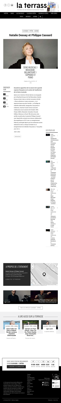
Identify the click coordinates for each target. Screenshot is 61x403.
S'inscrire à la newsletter (16, 366)
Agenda (35, 16)
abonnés (33, 363)
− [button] (32, 267)
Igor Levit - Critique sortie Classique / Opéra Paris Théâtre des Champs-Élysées (49, 322)
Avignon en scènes (43, 13)
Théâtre (6, 13)
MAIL (6, 106)
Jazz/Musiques (20, 13)
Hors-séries (54, 13)
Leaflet (32, 284)
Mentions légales (15, 400)
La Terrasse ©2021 (7, 400)
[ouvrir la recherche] (40, 17)
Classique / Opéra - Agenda (30, 31)
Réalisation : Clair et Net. (53, 400)
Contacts (29, 389)
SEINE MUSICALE (18, 136)
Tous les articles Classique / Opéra (30, 307)
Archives (28, 16)
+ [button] (32, 265)
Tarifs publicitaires (30, 393)
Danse (12, 13)
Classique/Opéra (31, 13)
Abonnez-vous (30, 391)
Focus (21, 16)
